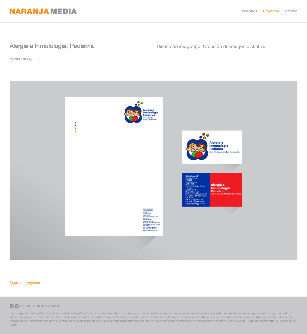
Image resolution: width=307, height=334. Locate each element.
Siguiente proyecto (25, 283)
